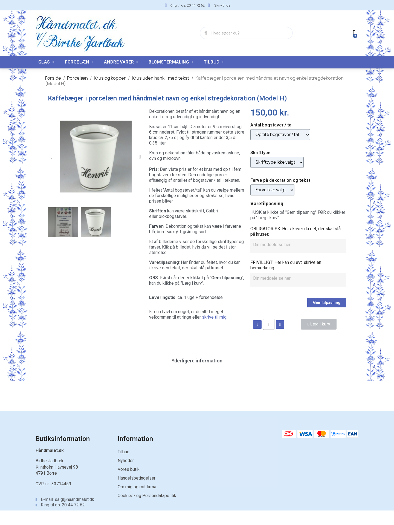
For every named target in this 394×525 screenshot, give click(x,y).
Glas (46, 62)
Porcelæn (79, 62)
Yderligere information (197, 361)
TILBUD (213, 62)
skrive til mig (214, 317)
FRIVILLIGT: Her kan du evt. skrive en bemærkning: (285, 265)
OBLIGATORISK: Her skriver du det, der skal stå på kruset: (295, 231)
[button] (52, 156)
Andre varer (121, 62)
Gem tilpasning (326, 302)
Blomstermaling (171, 62)
